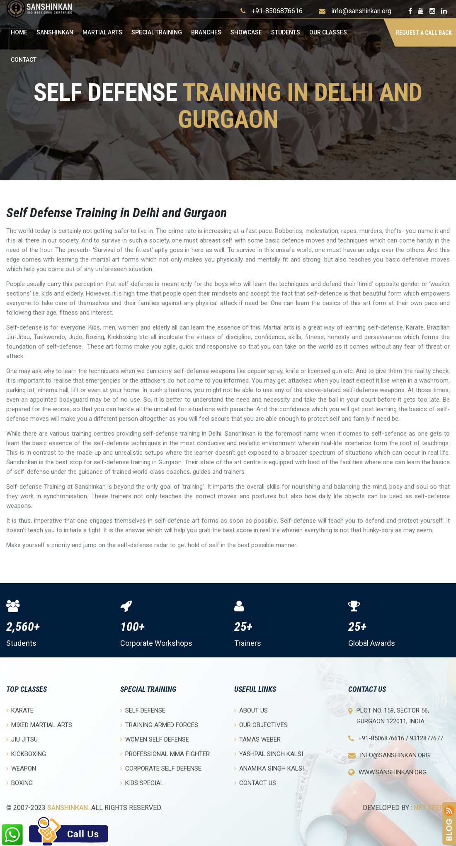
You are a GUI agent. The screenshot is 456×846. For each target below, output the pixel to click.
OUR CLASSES (328, 32)
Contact (23, 59)
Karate (20, 710)
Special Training (156, 32)
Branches (206, 32)
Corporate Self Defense (160, 768)
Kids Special (142, 782)
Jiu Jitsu (22, 739)
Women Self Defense (154, 739)
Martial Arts (102, 32)
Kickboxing (26, 753)
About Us (251, 710)
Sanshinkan (54, 32)
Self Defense (142, 710)
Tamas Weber (257, 739)
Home (19, 32)
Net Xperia (432, 808)
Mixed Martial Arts (39, 724)
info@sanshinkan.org (361, 11)
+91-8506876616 (277, 11)
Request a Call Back (424, 32)
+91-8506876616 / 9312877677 (400, 738)
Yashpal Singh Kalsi (268, 753)
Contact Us (255, 782)
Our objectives (261, 724)
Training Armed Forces (159, 724)
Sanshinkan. (68, 808)
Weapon (21, 768)
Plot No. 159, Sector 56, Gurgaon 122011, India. (393, 716)
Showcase (246, 32)
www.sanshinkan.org (393, 772)
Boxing (19, 782)
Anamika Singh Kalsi (269, 768)
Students (285, 32)
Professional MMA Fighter (165, 753)
